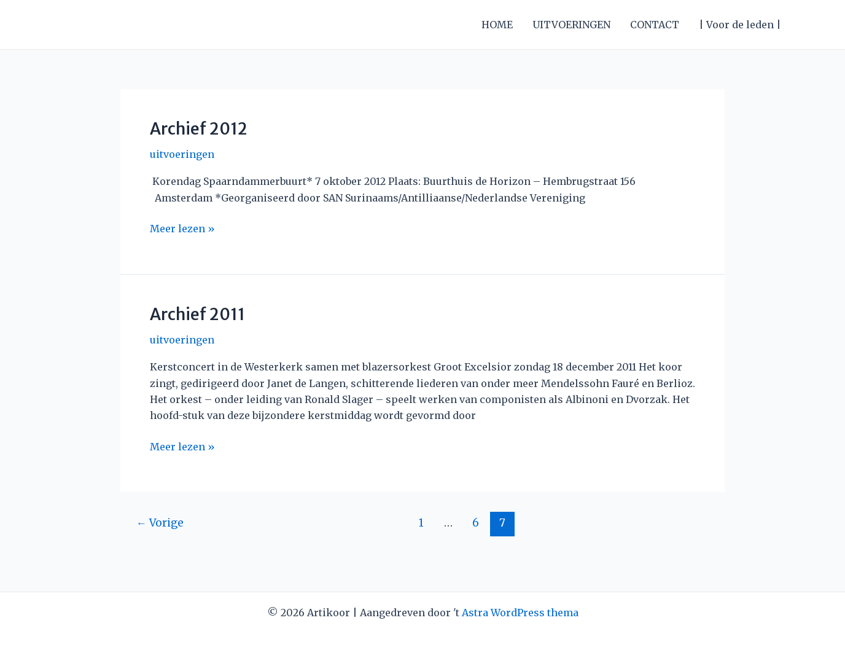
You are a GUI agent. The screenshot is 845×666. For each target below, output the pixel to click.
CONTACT (654, 24)
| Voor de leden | (740, 24)
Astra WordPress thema (520, 612)
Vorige (160, 523)
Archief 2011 (197, 314)
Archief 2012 (198, 129)
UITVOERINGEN (571, 24)
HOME (497, 24)
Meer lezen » (182, 229)
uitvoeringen (182, 154)
